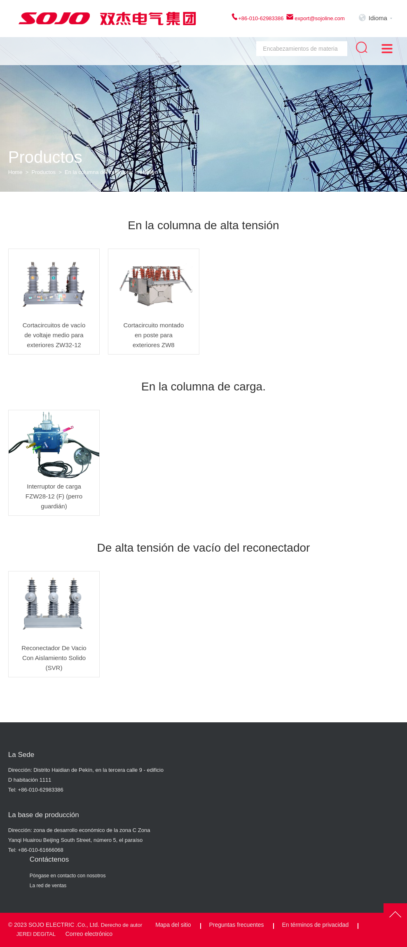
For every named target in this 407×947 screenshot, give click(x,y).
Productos (44, 172)
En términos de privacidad (315, 924)
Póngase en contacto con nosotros (68, 876)
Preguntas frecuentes (236, 924)
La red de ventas (48, 885)
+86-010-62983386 (260, 18)
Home (15, 172)
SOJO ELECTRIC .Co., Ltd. (63, 924)
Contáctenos (49, 859)
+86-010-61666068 (40, 850)
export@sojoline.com (319, 18)
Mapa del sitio (173, 924)
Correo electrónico (88, 934)
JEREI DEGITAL (36, 934)
